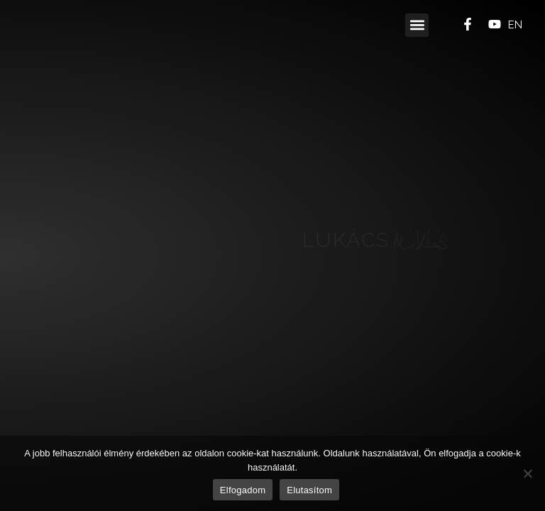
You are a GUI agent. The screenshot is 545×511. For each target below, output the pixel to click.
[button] (417, 25)
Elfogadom (242, 490)
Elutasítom (309, 490)
